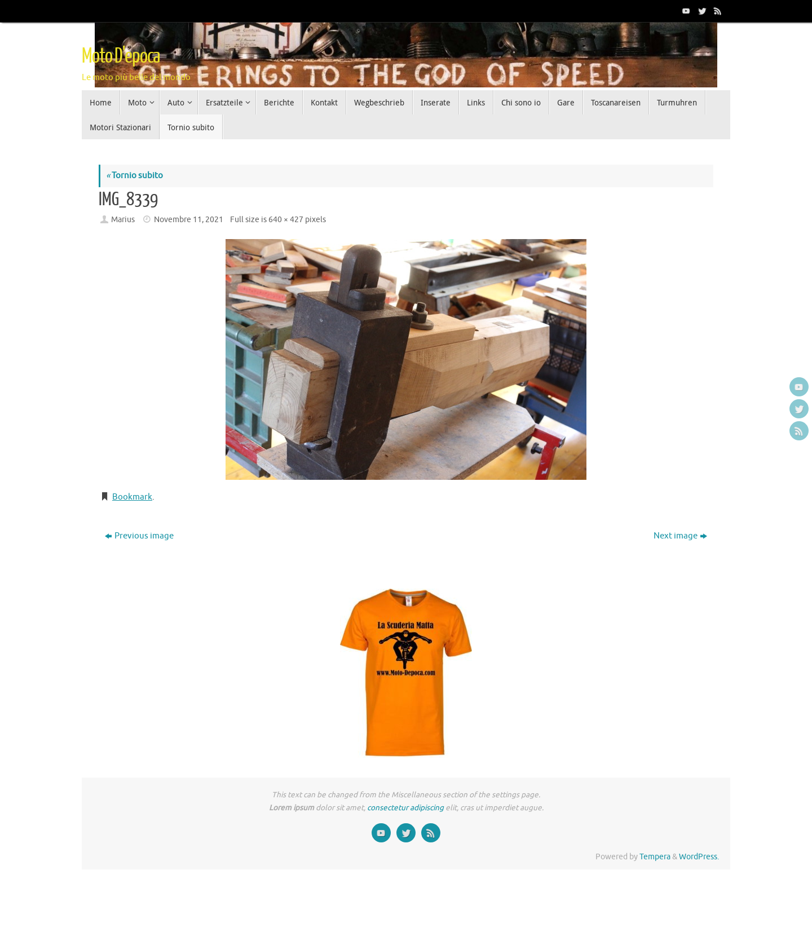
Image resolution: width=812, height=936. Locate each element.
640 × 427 (285, 219)
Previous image (139, 536)
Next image (680, 536)
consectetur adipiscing (405, 808)
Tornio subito (134, 175)
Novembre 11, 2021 (188, 219)
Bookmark (132, 497)
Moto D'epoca (121, 56)
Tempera (654, 857)
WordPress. (699, 857)
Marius (123, 219)
